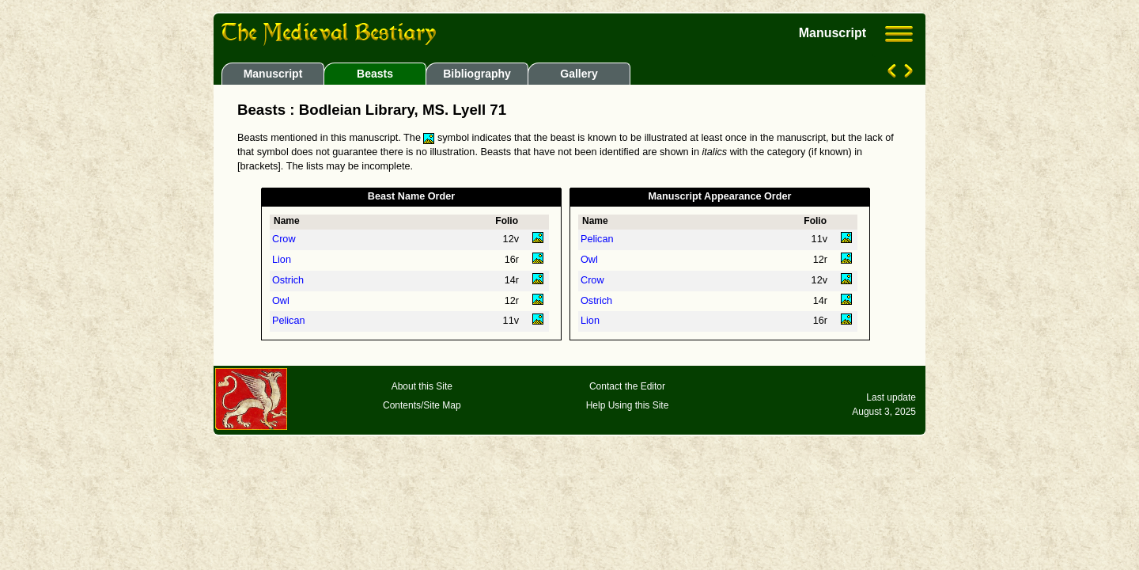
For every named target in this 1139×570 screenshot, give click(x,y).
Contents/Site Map (422, 405)
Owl (280, 300)
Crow (284, 239)
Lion (281, 259)
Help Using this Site (627, 405)
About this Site (422, 386)
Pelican (288, 320)
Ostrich (288, 280)
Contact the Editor (627, 386)
